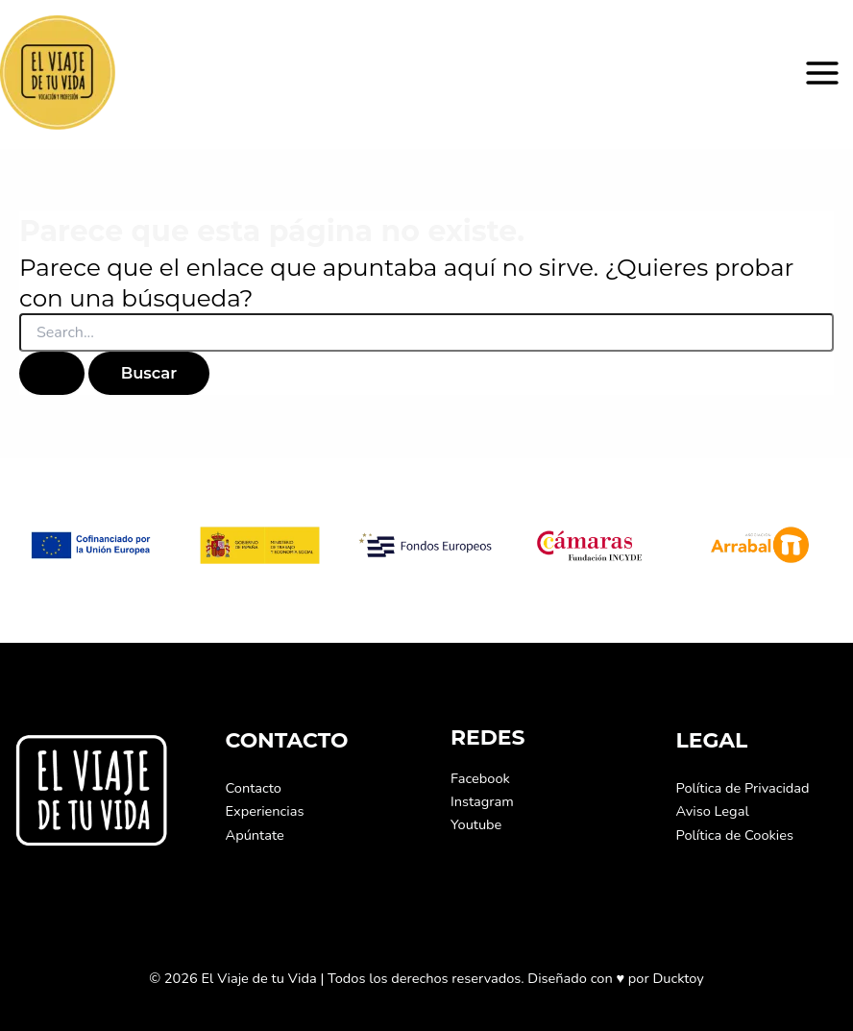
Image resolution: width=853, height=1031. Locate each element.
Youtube (476, 824)
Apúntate (255, 835)
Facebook (480, 778)
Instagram (482, 801)
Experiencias (265, 811)
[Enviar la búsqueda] (52, 373)
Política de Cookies (734, 835)
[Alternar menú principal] (822, 73)
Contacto (253, 788)
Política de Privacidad (743, 788)
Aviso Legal (712, 811)
